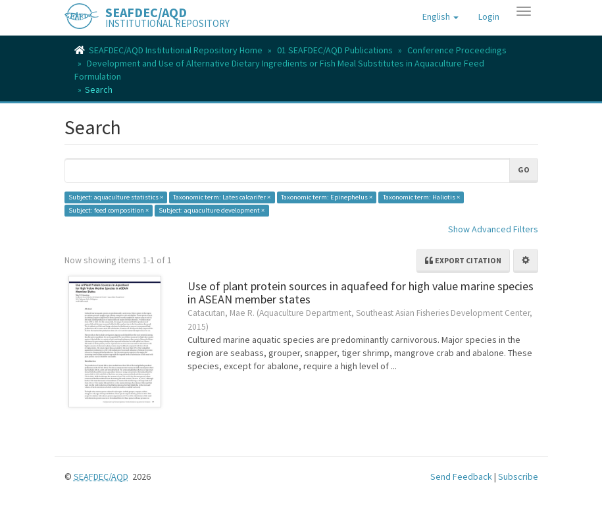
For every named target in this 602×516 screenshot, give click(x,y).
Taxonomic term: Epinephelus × (326, 197)
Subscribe (518, 476)
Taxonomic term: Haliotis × (421, 197)
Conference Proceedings (457, 50)
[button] (440, 16)
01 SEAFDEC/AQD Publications (335, 50)
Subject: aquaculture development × (211, 210)
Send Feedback (461, 476)
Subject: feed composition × (108, 210)
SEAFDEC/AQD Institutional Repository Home (176, 50)
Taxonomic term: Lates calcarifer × (221, 197)
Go (524, 169)
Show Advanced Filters (493, 229)
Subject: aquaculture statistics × (115, 197)
